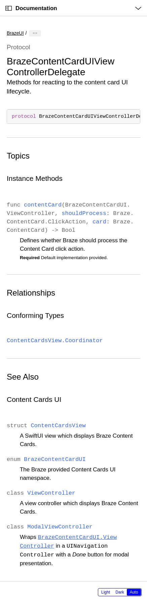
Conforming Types (35, 315)
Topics (18, 155)
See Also (23, 376)
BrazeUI (15, 33)
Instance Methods (35, 178)
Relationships (31, 292)
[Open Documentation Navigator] (8, 8)
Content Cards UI (34, 399)
